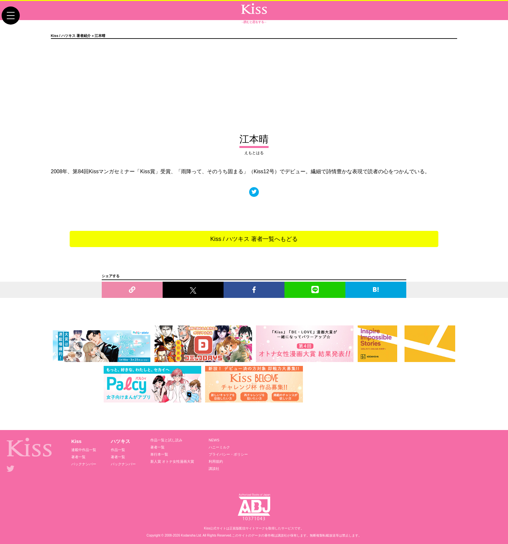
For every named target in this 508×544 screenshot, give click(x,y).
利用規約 (216, 461)
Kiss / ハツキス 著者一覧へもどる (254, 239)
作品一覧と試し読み (166, 440)
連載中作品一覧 (83, 450)
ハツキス (120, 441)
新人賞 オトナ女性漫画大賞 (172, 461)
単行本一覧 (159, 454)
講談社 (214, 468)
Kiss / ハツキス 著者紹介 (71, 36)
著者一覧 (78, 457)
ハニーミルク (219, 447)
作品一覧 (118, 450)
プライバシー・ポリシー (228, 454)
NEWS (214, 440)
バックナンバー (83, 464)
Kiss (76, 441)
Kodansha (188, 535)
